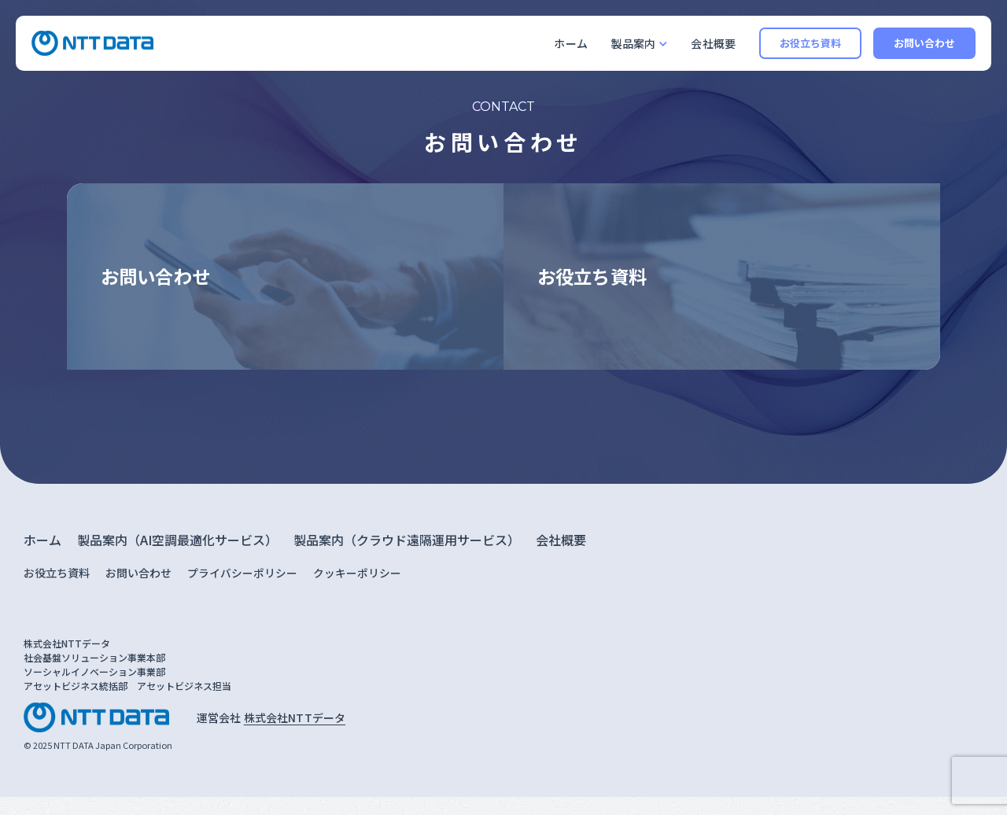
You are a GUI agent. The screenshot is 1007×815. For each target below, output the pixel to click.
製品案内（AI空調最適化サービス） (177, 557)
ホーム (570, 43)
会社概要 (713, 43)
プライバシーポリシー (242, 591)
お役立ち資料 (811, 42)
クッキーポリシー (357, 591)
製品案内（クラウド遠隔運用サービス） (406, 557)
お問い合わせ (925, 42)
